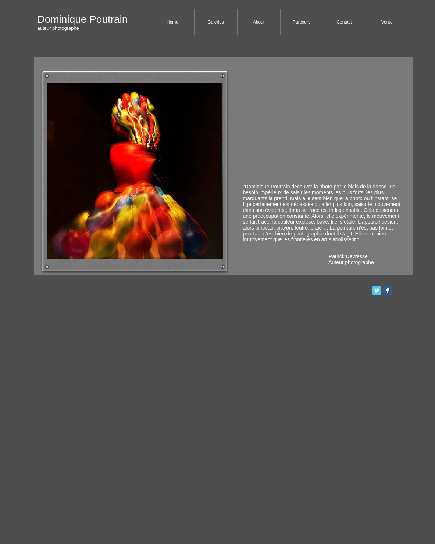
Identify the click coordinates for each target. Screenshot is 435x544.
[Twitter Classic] (376, 290)
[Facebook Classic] (387, 290)
